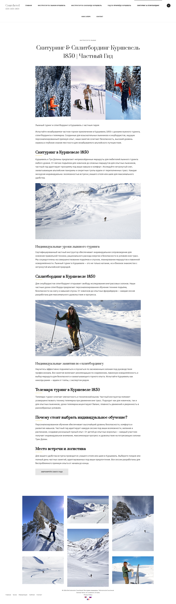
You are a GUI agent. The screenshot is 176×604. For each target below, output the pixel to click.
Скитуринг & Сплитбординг (148, 5)
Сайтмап (32, 595)
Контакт (99, 16)
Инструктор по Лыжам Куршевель (51, 5)
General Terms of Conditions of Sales (88, 592)
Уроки (15, 595)
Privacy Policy (88, 595)
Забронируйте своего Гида (52, 472)
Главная (28, 5)
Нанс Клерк (85, 16)
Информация (23, 595)
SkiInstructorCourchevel (106, 590)
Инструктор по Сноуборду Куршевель (86, 5)
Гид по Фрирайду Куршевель (119, 5)
